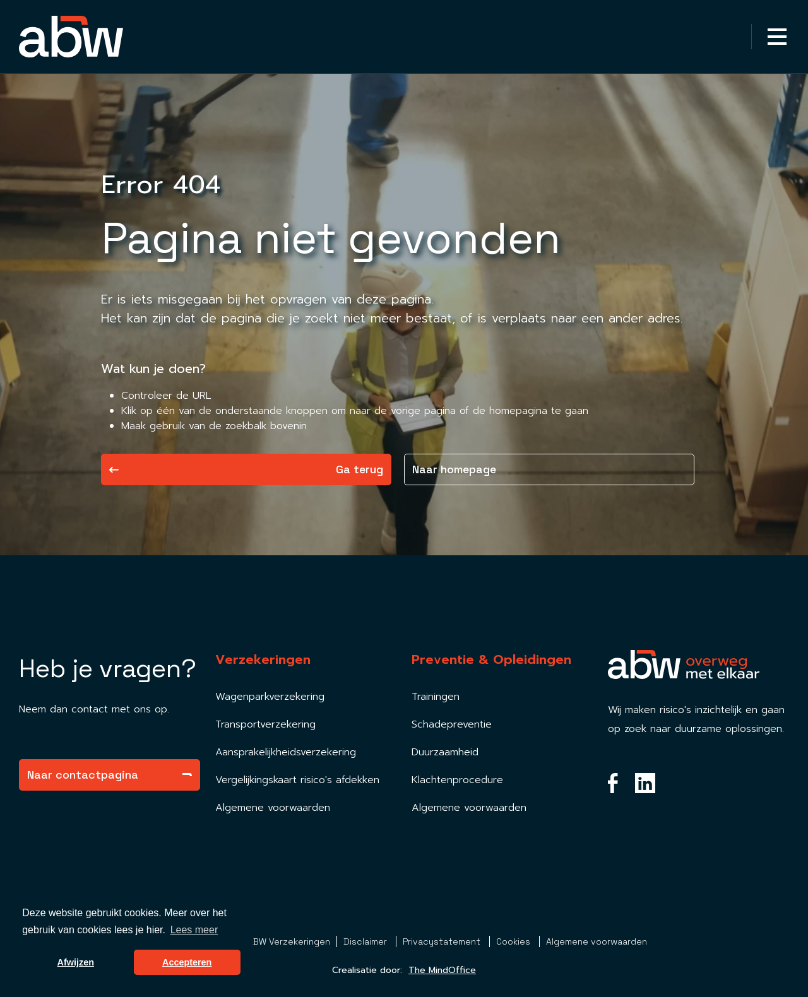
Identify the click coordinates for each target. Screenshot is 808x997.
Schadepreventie (452, 724)
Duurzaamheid (445, 752)
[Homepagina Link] (71, 36)
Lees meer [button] (194, 929)
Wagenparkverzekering (269, 696)
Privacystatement (443, 941)
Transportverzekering (265, 724)
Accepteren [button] (186, 962)
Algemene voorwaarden (272, 807)
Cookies (514, 941)
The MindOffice (442, 970)
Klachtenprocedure (457, 780)
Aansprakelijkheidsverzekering (285, 752)
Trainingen (436, 696)
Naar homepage (454, 469)
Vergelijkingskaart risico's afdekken (297, 780)
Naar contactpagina (109, 774)
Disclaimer (366, 941)
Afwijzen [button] (75, 962)
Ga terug (246, 469)
